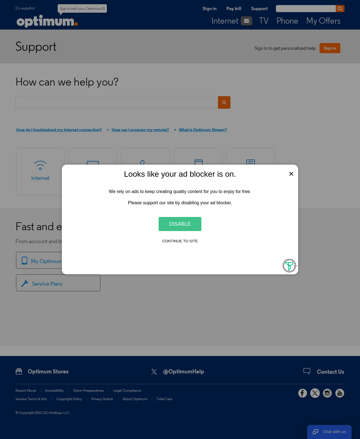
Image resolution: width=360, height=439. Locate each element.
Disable (180, 224)
